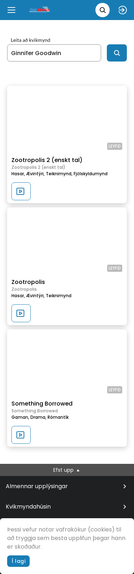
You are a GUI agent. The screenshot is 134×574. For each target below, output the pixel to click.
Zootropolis (28, 282)
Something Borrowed (42, 403)
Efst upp (67, 470)
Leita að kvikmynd (30, 40)
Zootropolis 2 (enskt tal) (47, 160)
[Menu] (11, 10)
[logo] (40, 9)
